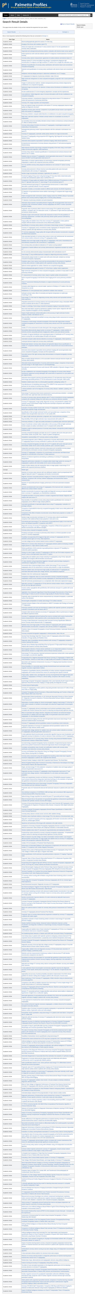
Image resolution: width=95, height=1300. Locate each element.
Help (18, 15)
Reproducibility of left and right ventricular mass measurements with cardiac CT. (43, 419)
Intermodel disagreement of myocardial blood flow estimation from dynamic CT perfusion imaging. (48, 1056)
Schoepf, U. (65, 32)
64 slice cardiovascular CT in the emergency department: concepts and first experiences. (45, 91)
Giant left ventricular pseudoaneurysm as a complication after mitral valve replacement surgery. (47, 581)
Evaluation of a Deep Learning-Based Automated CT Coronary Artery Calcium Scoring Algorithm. (47, 1131)
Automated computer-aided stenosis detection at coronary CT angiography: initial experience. (46, 339)
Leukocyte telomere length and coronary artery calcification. (37, 341)
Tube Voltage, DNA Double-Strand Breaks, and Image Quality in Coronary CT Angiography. (46, 1160)
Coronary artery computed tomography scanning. (35, 530)
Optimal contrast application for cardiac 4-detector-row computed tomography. (42, 265)
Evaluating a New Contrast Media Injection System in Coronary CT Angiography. (43, 1157)
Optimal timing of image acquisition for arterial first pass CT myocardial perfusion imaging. (45, 796)
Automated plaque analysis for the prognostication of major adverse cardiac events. (44, 1093)
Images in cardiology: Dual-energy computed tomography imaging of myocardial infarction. (46, 306)
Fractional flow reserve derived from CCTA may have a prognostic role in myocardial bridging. (46, 1038)
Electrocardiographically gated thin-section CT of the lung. (37, 41)
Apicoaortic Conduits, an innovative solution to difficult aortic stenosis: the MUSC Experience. (46, 189)
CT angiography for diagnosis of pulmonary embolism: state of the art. (40, 76)
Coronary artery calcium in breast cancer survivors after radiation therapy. (41, 813)
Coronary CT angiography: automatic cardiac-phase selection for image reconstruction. (45, 133)
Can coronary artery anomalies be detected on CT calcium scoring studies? (42, 245)
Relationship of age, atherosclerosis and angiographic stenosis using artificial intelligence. (45, 1260)
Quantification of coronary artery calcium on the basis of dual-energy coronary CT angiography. (47, 225)
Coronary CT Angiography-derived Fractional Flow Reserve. (38, 912)
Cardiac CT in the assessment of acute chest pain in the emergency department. (43, 327)
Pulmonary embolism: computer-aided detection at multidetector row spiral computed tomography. (48, 114)
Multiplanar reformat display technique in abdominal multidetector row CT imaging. (43, 73)
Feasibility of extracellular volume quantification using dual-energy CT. (40, 1036)
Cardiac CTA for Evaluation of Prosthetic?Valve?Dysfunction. (38, 843)
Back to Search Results (67, 24)
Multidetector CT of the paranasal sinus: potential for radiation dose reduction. (42, 290)
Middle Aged (25, 469)
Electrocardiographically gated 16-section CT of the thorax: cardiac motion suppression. (45, 268)
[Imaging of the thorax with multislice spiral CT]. (34, 44)
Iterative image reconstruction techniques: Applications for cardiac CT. (40, 173)
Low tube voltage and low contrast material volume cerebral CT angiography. (42, 541)
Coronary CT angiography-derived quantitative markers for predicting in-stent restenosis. (45, 723)
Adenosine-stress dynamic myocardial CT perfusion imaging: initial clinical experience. (45, 140)
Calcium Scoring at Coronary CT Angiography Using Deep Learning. (40, 1262)
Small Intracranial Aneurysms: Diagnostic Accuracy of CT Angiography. (40, 884)
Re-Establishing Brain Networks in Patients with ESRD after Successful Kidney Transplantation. (47, 933)
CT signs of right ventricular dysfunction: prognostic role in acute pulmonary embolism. (45, 416)
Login (4, 18)
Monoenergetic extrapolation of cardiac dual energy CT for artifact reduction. (42, 600)
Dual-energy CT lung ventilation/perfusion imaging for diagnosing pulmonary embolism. (45, 254)
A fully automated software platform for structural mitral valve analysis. (40, 1253)
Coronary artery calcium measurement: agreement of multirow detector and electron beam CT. (47, 58)
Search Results (11, 32)
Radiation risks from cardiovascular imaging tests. (35, 574)
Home (6, 15)
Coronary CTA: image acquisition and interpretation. (35, 102)
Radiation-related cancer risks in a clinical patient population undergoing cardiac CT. (44, 382)
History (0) (26, 15)
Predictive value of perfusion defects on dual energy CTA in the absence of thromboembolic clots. (47, 816)
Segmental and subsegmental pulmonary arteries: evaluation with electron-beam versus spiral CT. (48, 51)
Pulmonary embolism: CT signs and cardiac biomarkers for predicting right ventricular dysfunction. (48, 421)
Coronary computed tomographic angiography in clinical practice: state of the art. (43, 633)
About (12, 15)
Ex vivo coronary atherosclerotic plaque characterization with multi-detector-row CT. (44, 252)
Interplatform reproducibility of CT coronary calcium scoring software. (40, 437)
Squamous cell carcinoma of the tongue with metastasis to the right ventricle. (42, 823)
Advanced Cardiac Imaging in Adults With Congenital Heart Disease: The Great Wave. (45, 760)
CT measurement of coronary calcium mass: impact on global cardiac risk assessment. (45, 275)
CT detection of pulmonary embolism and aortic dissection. (37, 200)
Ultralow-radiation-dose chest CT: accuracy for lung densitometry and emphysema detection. (46, 830)
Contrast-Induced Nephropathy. (30, 685)
